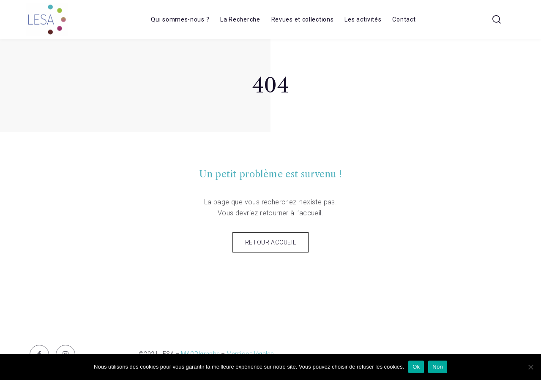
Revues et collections (302, 19)
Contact (403, 19)
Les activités (362, 19)
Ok (416, 367)
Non (437, 367)
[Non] (530, 367)
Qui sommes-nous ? (180, 19)
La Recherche (240, 19)
